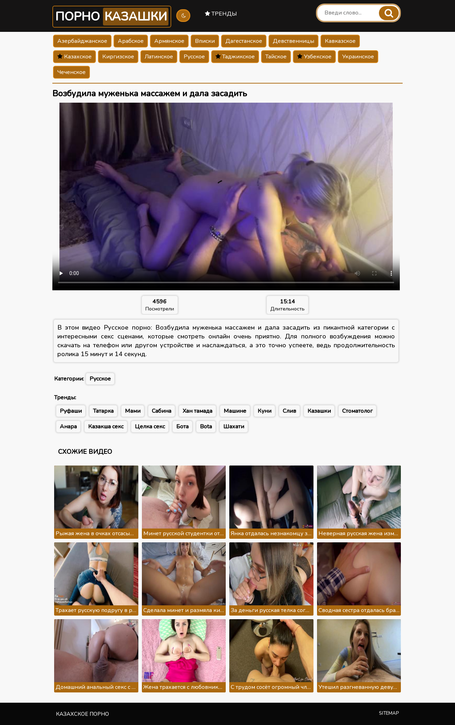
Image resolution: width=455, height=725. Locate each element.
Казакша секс (105, 426)
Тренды (221, 14)
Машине (235, 411)
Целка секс (150, 426)
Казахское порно (82, 714)
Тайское (276, 57)
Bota (206, 426)
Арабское (131, 41)
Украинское (358, 57)
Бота (182, 426)
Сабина (161, 411)
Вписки (205, 41)
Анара (68, 426)
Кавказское (340, 41)
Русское (194, 57)
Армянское (169, 41)
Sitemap (389, 713)
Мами (132, 411)
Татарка (103, 411)
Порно (111, 16)
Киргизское (118, 57)
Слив (289, 411)
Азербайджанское (82, 41)
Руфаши (71, 411)
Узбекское (314, 57)
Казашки (319, 411)
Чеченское (71, 72)
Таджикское (235, 57)
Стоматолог (357, 411)
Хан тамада (197, 411)
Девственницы (293, 41)
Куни (264, 411)
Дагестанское (243, 41)
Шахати (233, 426)
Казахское (74, 57)
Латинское (159, 57)
